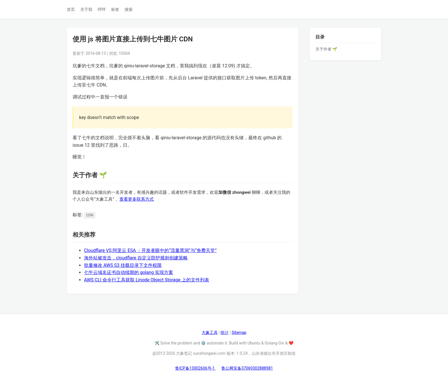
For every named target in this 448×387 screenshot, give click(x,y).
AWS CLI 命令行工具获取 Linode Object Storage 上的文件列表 (146, 280)
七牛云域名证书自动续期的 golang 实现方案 (128, 272)
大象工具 (210, 332)
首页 (71, 9)
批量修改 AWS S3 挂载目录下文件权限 (123, 265)
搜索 (129, 9)
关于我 (86, 9)
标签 (115, 9)
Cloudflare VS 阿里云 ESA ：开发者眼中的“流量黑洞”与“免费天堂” (150, 250)
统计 (225, 332)
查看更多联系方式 (136, 199)
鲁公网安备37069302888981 (247, 368)
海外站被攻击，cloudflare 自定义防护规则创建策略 (136, 258)
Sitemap (239, 332)
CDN (89, 215)
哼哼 (102, 9)
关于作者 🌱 (326, 49)
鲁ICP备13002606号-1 (195, 368)
